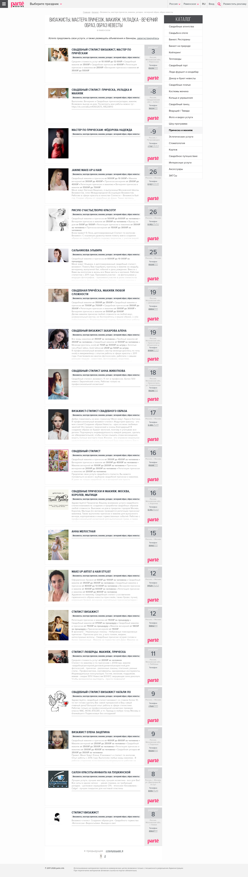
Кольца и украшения (181, 97)
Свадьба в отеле (178, 33)
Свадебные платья (180, 84)
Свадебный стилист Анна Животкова (98, 371)
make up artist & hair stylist (91, 571)
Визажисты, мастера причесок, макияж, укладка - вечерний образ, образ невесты (106, 57)
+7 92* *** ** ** (153, 146)
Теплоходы (175, 59)
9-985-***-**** (153, 425)
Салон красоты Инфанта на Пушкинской (101, 772)
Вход (211, 4)
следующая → (114, 851)
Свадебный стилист (86, 451)
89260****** (153, 751)
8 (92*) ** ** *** (153, 184)
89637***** (153, 831)
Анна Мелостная (83, 531)
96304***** (153, 108)
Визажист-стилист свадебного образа (99, 411)
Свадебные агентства (181, 26)
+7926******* (153, 706)
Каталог (183, 19)
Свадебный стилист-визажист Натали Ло (101, 692)
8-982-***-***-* (153, 224)
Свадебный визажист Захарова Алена (99, 331)
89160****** (153, 545)
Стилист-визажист (85, 812)
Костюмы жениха (178, 91)
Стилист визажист (85, 612)
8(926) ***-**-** (153, 586)
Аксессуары (176, 169)
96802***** (153, 626)
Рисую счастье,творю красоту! (94, 210)
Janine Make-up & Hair (87, 170)
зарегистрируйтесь (148, 38)
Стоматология (177, 143)
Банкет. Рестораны (179, 39)
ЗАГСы (173, 175)
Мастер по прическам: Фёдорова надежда (102, 130)
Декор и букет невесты (182, 78)
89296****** (153, 68)
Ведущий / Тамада (179, 110)
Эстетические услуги (181, 136)
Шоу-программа (178, 123)
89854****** (153, 309)
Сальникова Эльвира (87, 250)
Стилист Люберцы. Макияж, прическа (99, 652)
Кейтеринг (175, 52)
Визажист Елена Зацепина (91, 732)
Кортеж (173, 149)
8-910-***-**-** (153, 510)
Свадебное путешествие (183, 156)
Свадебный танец (179, 104)
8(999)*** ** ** (153, 350)
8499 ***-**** (153, 791)
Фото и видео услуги (181, 117)
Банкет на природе (180, 46)
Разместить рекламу (234, 4)
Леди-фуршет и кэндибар (183, 72)
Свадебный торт (178, 65)
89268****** (153, 264)
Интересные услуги (180, 162)
